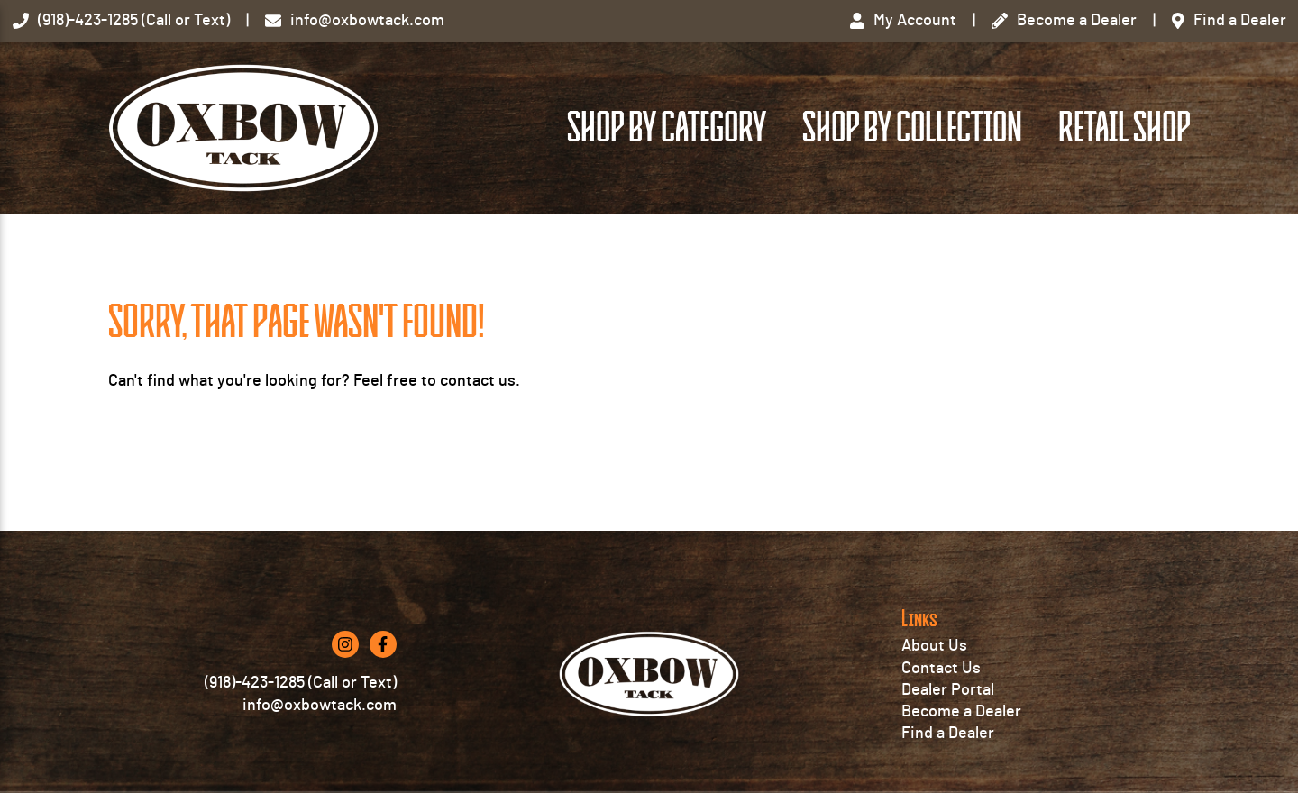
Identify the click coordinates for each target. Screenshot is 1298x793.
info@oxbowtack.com (319, 705)
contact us (478, 381)
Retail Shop (1124, 128)
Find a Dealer (947, 733)
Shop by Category (666, 128)
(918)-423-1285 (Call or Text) (301, 683)
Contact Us (941, 669)
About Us (934, 646)
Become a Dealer (961, 712)
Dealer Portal (947, 690)
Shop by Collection (912, 128)
